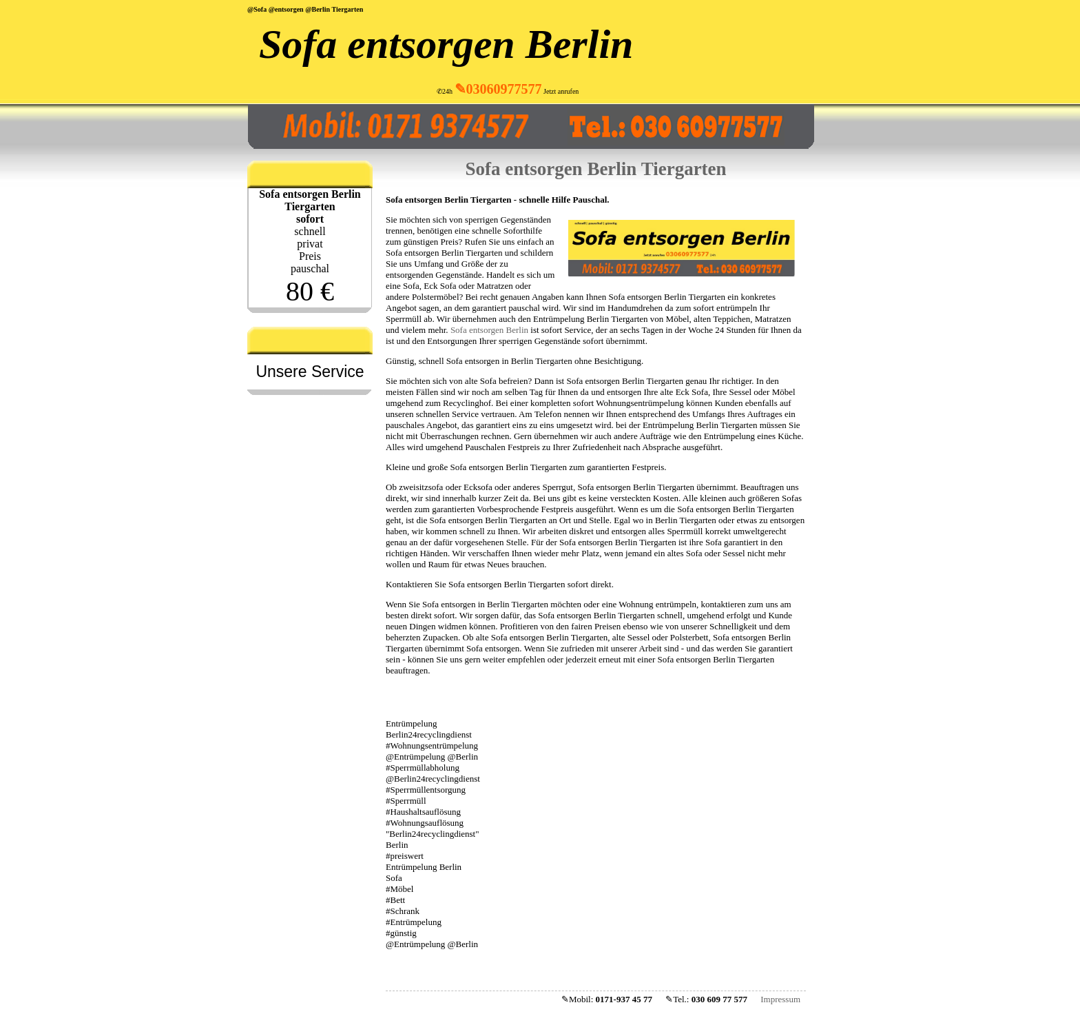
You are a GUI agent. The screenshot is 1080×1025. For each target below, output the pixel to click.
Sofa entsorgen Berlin (446, 44)
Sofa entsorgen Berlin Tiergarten (595, 169)
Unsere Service (310, 371)
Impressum (780, 999)
